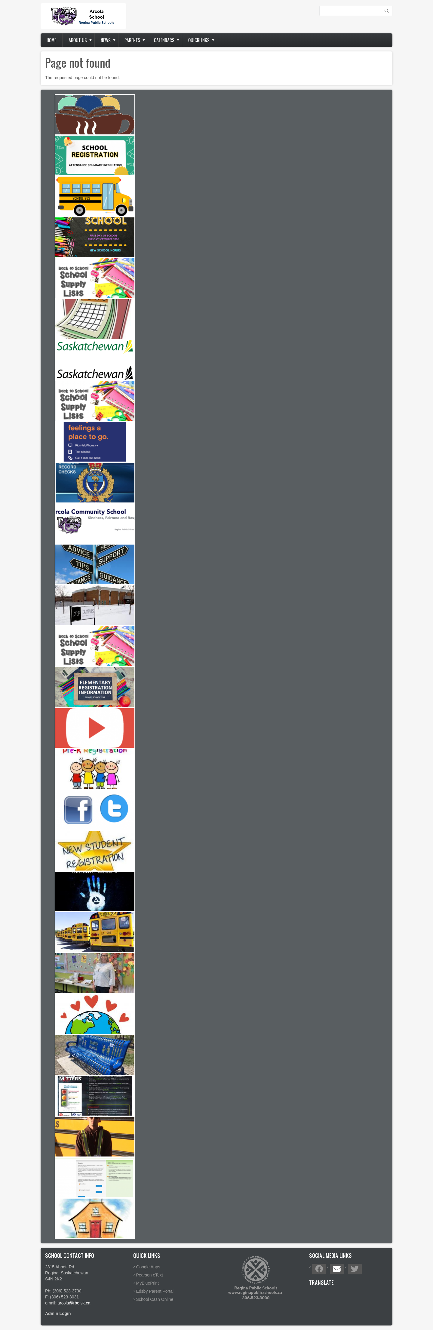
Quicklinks (199, 40)
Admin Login (58, 1313)
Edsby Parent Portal (155, 1291)
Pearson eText (149, 1275)
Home (51, 40)
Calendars (164, 40)
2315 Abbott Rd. (60, 1266)
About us (78, 40)
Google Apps (148, 1266)
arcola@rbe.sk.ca (73, 1303)
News (106, 40)
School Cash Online (155, 1299)
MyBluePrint (147, 1283)
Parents (132, 40)
